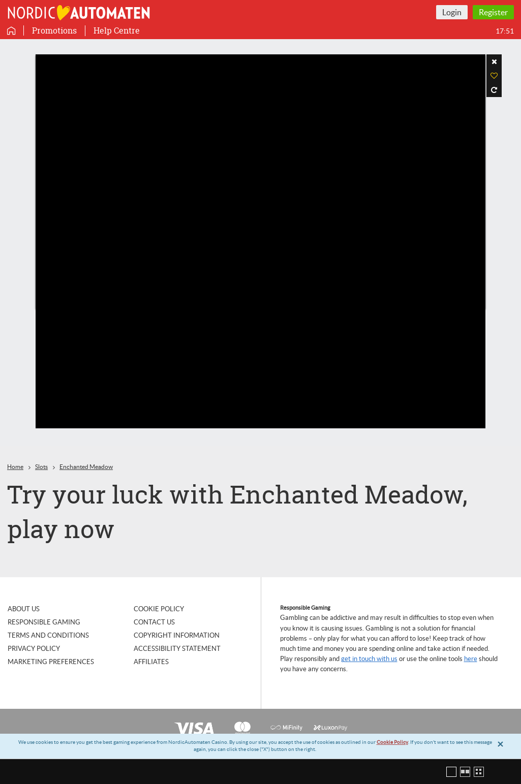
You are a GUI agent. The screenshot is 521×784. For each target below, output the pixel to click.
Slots (41, 466)
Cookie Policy (392, 742)
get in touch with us (369, 659)
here (470, 659)
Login (452, 12)
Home (15, 466)
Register (493, 12)
